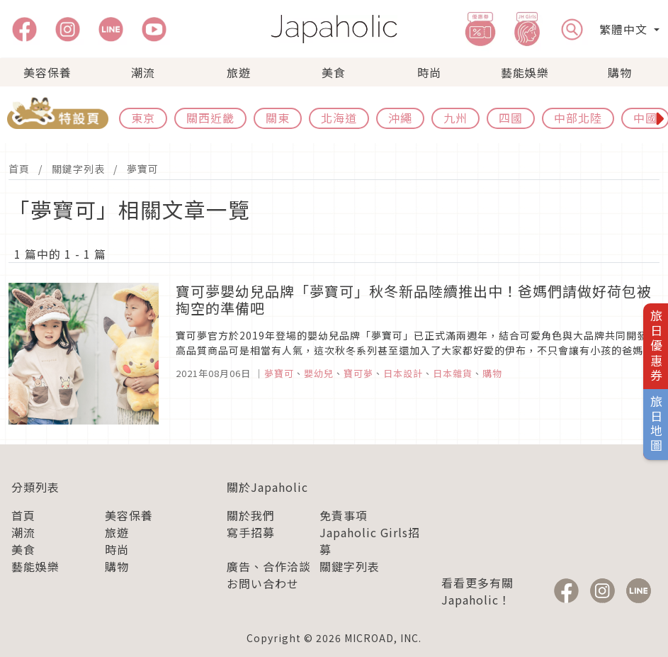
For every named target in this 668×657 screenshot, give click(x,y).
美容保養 (47, 72)
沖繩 (400, 117)
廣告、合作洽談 (269, 566)
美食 (334, 72)
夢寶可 (143, 169)
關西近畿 (210, 117)
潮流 (143, 72)
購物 (620, 72)
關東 (278, 117)
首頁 (19, 169)
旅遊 (239, 72)
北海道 (339, 117)
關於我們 (251, 515)
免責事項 (343, 515)
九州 (455, 117)
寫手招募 (251, 532)
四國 (511, 117)
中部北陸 (578, 117)
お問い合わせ (263, 583)
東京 (143, 117)
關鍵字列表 (78, 169)
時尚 (429, 72)
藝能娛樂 (525, 72)
